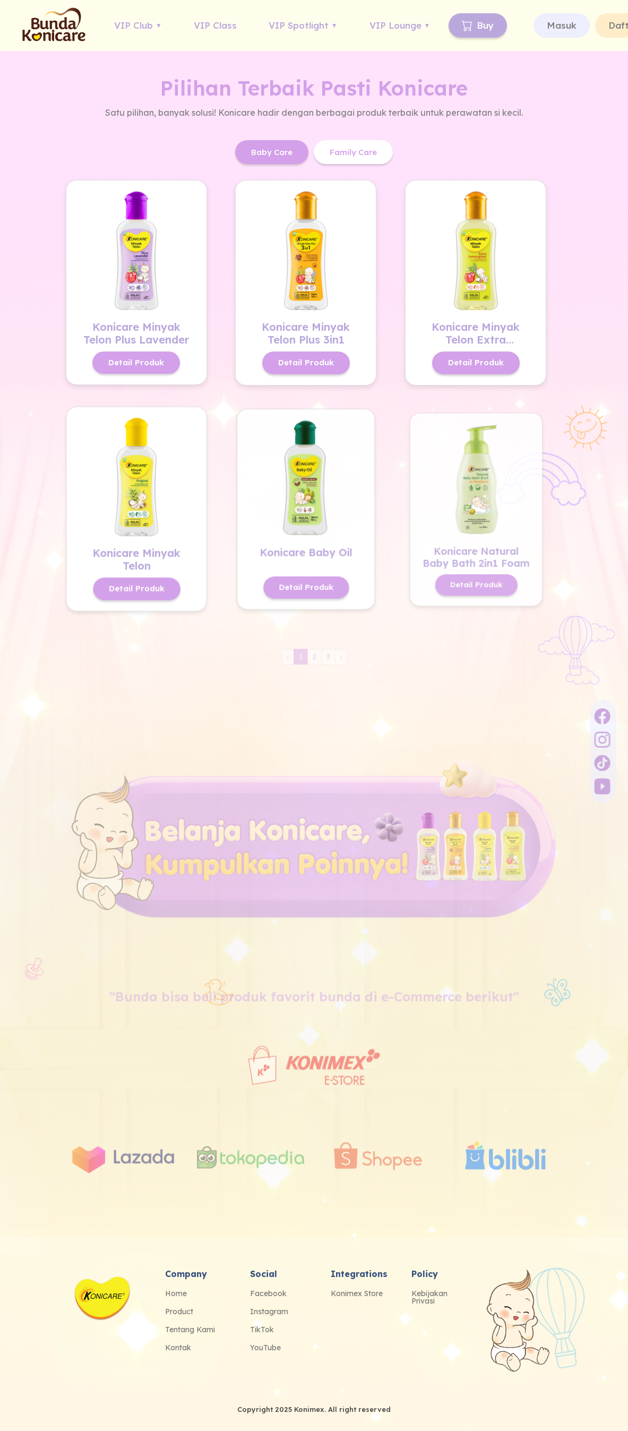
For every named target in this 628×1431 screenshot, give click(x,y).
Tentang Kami (190, 1329)
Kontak (178, 1347)
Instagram (269, 1311)
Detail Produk (136, 362)
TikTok (262, 1329)
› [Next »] (336, 657)
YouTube (265, 1347)
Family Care (353, 152)
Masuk (562, 25)
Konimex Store (357, 1293)
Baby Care (272, 152)
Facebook (268, 1293)
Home (176, 1293)
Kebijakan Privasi (429, 1297)
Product (179, 1311)
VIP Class (215, 25)
